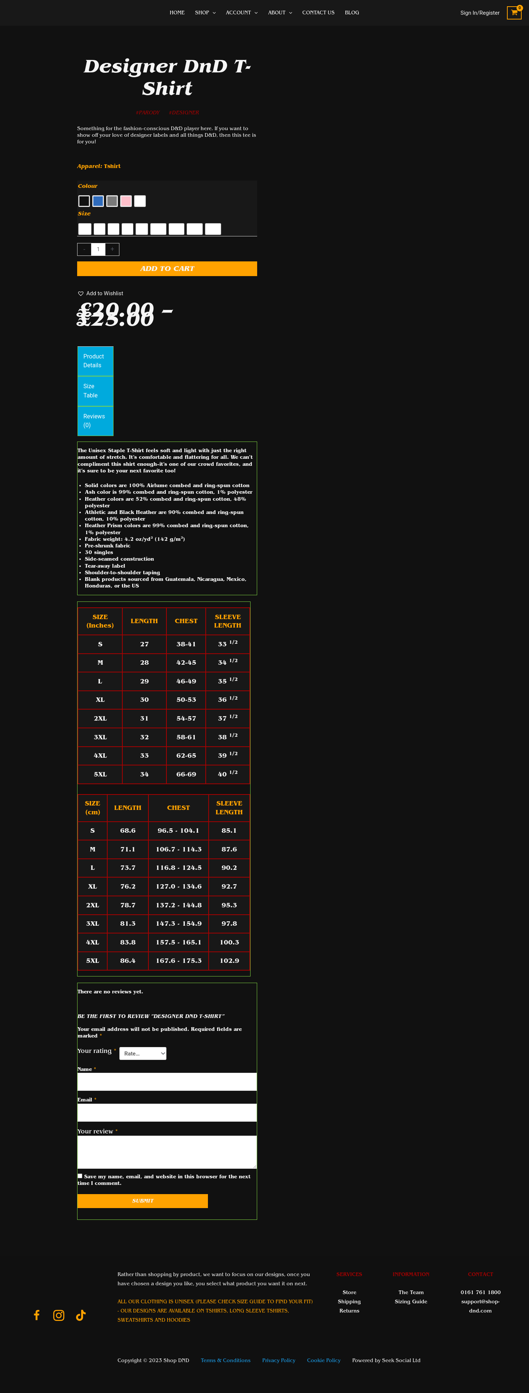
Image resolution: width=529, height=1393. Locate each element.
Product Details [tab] (93, 361)
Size (84, 213)
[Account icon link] (480, 13)
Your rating (97, 1050)
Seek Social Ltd (401, 1361)
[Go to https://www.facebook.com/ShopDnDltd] (36, 1316)
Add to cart (167, 268)
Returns (349, 1311)
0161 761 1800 (481, 1292)
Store (349, 1292)
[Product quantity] (98, 249)
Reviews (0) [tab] (94, 421)
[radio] (84, 201)
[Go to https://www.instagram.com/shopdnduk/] (58, 1316)
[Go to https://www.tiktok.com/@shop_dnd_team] (80, 1316)
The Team (411, 1292)
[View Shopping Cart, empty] (514, 13)
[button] (100, 293)
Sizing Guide (411, 1302)
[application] (212, 13)
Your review (98, 1131)
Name (87, 1069)
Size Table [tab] (90, 391)
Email (87, 1100)
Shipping (349, 1302)
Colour (87, 186)
